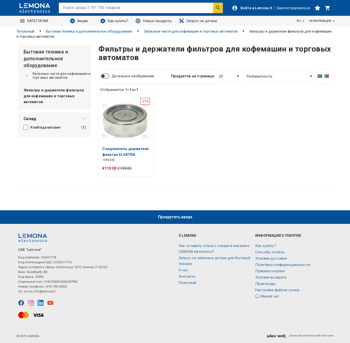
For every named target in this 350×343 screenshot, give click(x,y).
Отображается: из (119, 90)
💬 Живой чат (267, 296)
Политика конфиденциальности (282, 265)
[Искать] (218, 8)
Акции (79, 20)
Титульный (25, 31)
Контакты (187, 276)
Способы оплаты (270, 252)
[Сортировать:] (279, 76)
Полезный (187, 283)
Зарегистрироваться (293, 8)
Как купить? (114, 20)
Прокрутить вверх (175, 217)
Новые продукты (154, 20)
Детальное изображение (133, 76)
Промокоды (265, 283)
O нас (183, 270)
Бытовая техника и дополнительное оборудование (89, 31)
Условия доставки (271, 258)
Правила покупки (270, 271)
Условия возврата (270, 277)
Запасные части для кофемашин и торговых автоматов (190, 31)
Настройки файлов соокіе (277, 290)
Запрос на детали (198, 20)
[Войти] (252, 8)
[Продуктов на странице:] (229, 76)
